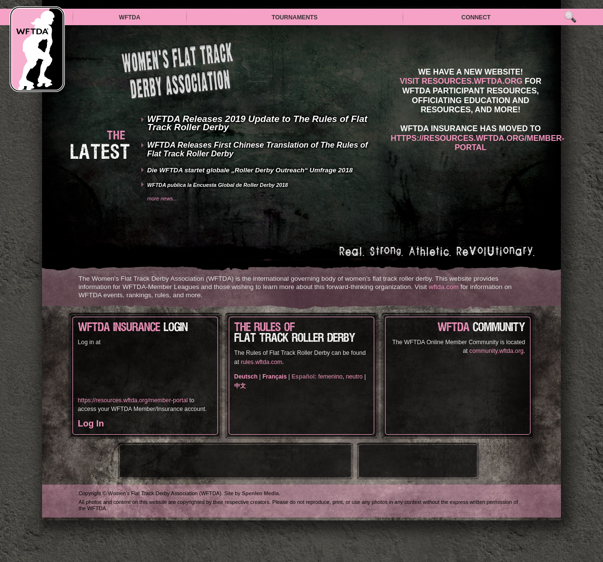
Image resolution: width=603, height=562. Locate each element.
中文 (240, 385)
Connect (476, 17)
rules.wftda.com (261, 362)
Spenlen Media (260, 493)
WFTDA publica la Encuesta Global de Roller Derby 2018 (217, 185)
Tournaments (294, 17)
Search (570, 17)
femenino (330, 376)
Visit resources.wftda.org (461, 80)
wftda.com (444, 286)
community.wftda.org (496, 351)
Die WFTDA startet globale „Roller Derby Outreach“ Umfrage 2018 (250, 170)
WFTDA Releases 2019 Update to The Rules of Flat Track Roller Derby (257, 123)
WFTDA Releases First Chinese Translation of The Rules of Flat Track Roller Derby (257, 149)
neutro (354, 376)
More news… (162, 198)
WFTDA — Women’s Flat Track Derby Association (37, 49)
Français (274, 376)
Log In (91, 423)
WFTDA (129, 17)
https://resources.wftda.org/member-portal (477, 143)
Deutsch (245, 376)
